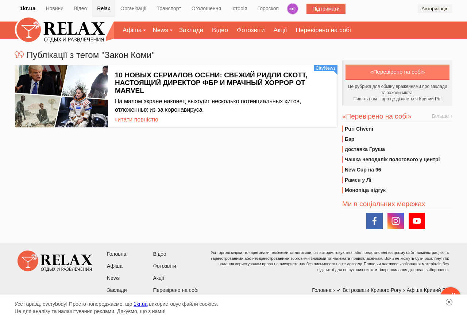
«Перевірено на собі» (397, 72)
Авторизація (435, 8)
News (160, 30)
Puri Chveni (359, 129)
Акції (280, 30)
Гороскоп (268, 8)
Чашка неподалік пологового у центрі (392, 159)
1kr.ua (27, 8)
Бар (349, 139)
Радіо (292, 9)
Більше (440, 116)
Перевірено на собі (323, 30)
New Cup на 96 (363, 170)
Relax (103, 8)
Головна (116, 254)
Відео (80, 8)
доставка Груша (365, 149)
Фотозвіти (251, 30)
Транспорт (169, 8)
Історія (239, 8)
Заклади (191, 30)
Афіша (132, 30)
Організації (133, 8)
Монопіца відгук (365, 190)
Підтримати (326, 9)
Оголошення (206, 8)
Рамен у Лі (358, 180)
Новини (54, 8)
